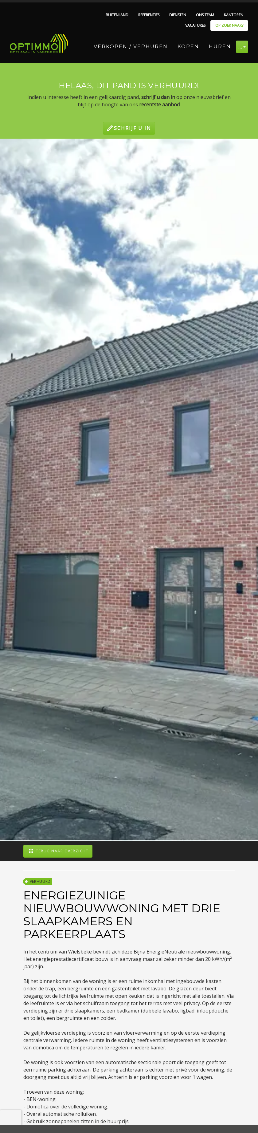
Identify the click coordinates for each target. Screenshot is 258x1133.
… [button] (240, 46)
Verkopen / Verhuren (131, 46)
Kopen (188, 46)
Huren (220, 46)
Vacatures (195, 25)
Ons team (205, 15)
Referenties (148, 15)
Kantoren (233, 15)
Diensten (177, 15)
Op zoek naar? (229, 25)
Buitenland (117, 15)
